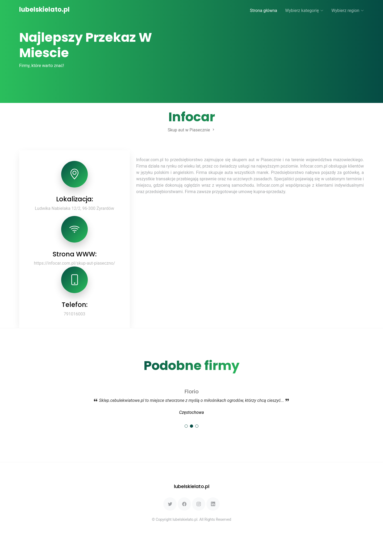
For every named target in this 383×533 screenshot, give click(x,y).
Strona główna (263, 10)
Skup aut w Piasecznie (191, 129)
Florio (192, 391)
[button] (186, 426)
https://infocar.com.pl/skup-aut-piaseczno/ (74, 263)
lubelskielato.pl (44, 9)
